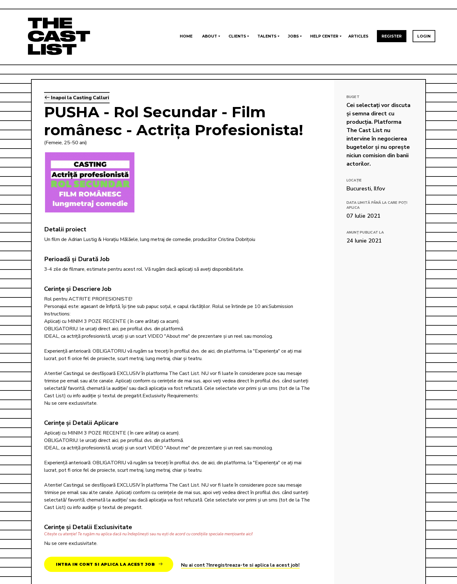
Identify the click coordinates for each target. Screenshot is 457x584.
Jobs (293, 36)
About (209, 36)
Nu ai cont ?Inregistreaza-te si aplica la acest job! (240, 565)
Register (392, 36)
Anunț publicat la (365, 232)
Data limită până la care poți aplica (376, 205)
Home (186, 36)
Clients (237, 36)
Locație (354, 180)
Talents (266, 36)
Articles (358, 36)
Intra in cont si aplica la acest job (109, 564)
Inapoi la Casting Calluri (77, 97)
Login (424, 36)
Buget (353, 97)
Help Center (324, 36)
